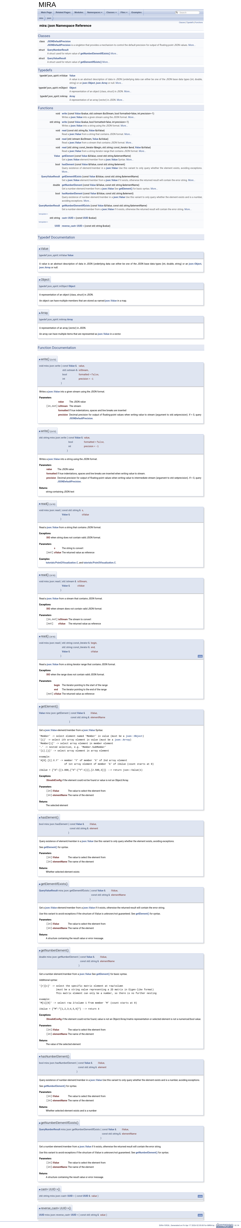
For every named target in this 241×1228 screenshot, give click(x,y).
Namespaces (95, 12)
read (64, 130)
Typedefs (190, 22)
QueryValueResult (56, 58)
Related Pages (63, 12)
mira (41, 18)
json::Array (101, 83)
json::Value (76, 117)
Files (124, 12)
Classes (111, 12)
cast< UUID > (68, 218)
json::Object (89, 83)
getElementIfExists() (91, 62)
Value (72, 75)
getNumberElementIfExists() (95, 53)
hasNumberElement (72, 193)
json (49, 18)
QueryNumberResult (57, 50)
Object (72, 87)
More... (192, 45)
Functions (199, 22)
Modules (78, 12)
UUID (85, 218)
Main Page (46, 12)
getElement (68, 156)
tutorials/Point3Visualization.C (99, 562)
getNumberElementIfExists (76, 205)
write (64, 113)
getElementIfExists (72, 176)
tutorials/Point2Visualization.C (62, 562)
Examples (136, 12)
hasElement (68, 164)
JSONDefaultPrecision (59, 41)
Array (72, 96)
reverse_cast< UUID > (73, 226)
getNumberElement (72, 185)
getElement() (125, 188)
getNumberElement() (55, 1086)
